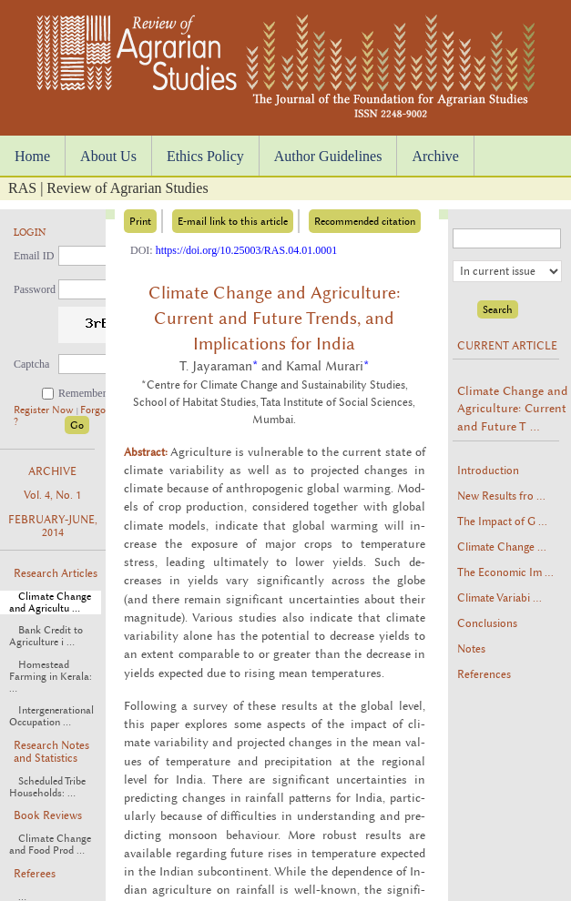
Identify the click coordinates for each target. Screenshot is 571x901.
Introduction (488, 470)
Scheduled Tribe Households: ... (47, 787)
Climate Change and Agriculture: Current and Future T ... (512, 408)
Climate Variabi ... (499, 598)
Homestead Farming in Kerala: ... (50, 676)
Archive (435, 156)
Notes (471, 649)
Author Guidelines (328, 156)
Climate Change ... (501, 547)
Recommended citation (364, 221)
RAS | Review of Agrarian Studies (108, 188)
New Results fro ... (501, 496)
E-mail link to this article (233, 221)
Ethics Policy (205, 156)
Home (32, 156)
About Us (108, 156)
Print (140, 221)
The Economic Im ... (505, 572)
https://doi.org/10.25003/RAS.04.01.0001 (246, 250)
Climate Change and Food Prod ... (50, 844)
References (484, 674)
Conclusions (487, 623)
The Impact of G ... (502, 521)
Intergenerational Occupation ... (51, 716)
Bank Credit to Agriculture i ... (46, 636)
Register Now (45, 410)
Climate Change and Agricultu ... (50, 602)
